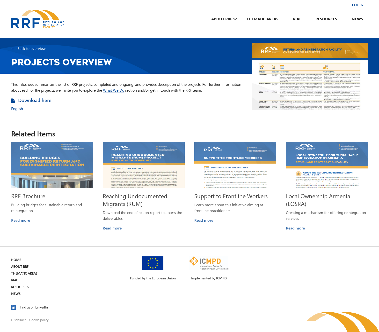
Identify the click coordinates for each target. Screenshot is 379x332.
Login (358, 5)
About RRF (221, 19)
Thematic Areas (262, 19)
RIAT (297, 19)
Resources (326, 19)
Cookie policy (39, 319)
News (357, 19)
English (17, 108)
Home (16, 259)
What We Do (113, 90)
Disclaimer (18, 319)
